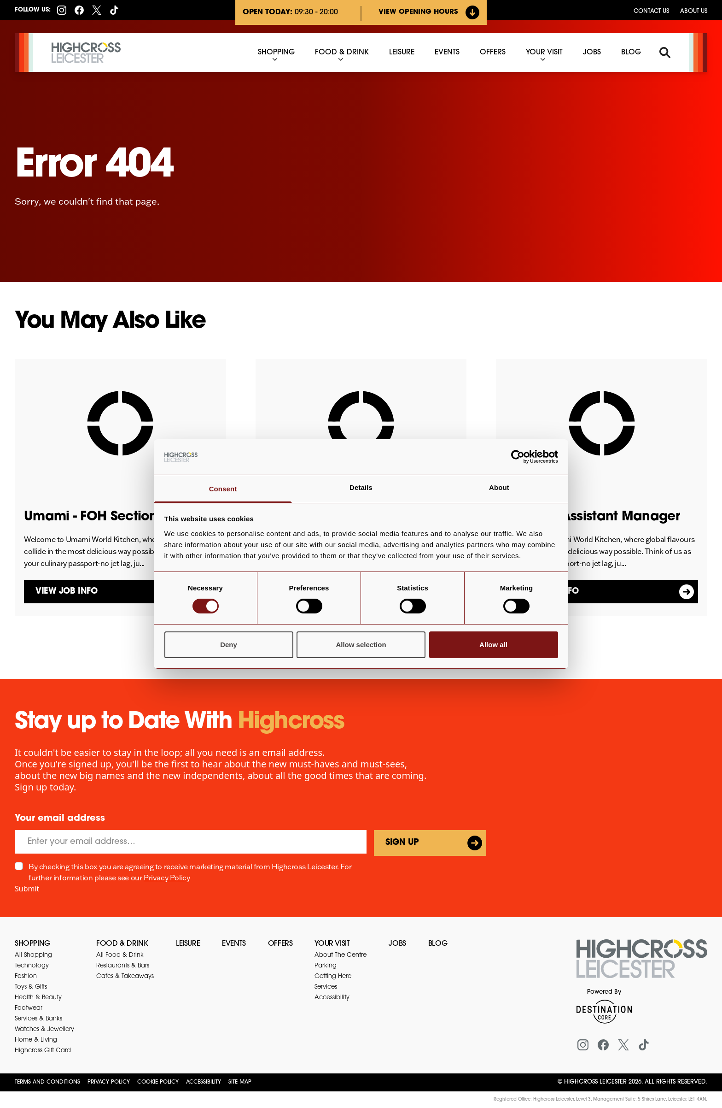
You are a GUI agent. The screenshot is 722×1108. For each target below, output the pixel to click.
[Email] (191, 842)
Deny (228, 644)
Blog (437, 944)
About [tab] (499, 487)
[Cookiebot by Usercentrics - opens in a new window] (517, 457)
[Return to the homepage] (641, 964)
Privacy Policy (167, 877)
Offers (280, 944)
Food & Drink (122, 944)
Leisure (188, 944)
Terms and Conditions (47, 1082)
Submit (27, 889)
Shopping (32, 944)
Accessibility (203, 1082)
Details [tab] (361, 487)
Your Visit (331, 944)
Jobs (397, 944)
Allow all (493, 644)
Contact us (651, 11)
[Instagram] (61, 10)
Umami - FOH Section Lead (108, 517)
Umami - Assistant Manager (592, 517)
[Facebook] (79, 10)
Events (234, 944)
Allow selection (361, 644)
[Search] (664, 52)
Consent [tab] (223, 489)
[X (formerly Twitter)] (96, 10)
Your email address (60, 818)
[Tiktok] (114, 10)
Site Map (239, 1082)
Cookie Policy (158, 1082)
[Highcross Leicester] (86, 52)
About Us (693, 11)
